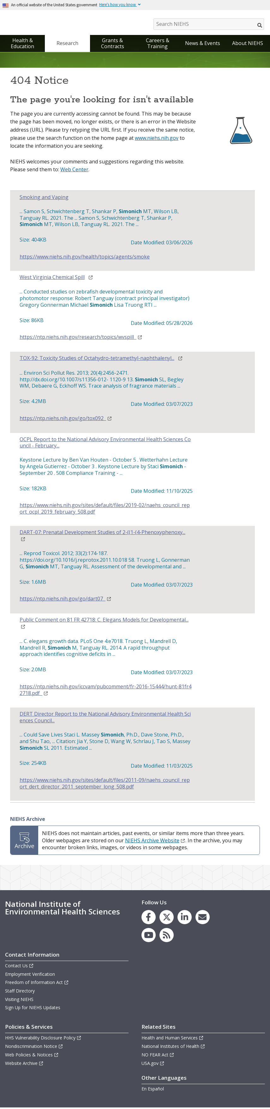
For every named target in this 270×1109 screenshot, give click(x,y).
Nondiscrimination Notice (34, 1048)
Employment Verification (30, 976)
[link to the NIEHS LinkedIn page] (184, 919)
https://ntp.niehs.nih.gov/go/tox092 (66, 420)
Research (67, 44)
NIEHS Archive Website (155, 842)
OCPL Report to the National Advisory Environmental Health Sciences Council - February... (105, 444)
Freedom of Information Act (37, 984)
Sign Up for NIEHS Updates (32, 1009)
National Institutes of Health (173, 1048)
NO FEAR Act (157, 1056)
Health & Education (22, 44)
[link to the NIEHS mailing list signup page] (202, 919)
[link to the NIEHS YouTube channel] (148, 937)
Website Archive (24, 1065)
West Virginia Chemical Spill (52, 278)
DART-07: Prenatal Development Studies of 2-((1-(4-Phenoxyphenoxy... (102, 534)
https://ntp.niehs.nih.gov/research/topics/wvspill (81, 338)
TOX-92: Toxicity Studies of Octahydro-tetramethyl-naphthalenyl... (97, 359)
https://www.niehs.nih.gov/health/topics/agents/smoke (85, 258)
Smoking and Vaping (44, 199)
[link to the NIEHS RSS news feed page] (166, 937)
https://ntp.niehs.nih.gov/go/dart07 (65, 600)
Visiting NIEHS (19, 1001)
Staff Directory (20, 992)
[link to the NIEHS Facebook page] (148, 919)
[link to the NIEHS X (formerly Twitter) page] (166, 919)
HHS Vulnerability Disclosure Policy (43, 1039)
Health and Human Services (172, 1039)
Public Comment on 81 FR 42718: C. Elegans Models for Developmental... (104, 621)
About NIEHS (247, 44)
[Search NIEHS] (208, 24)
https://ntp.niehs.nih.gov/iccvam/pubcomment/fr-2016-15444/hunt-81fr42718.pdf (105, 691)
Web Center (74, 171)
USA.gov (153, 1065)
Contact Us (19, 967)
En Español (152, 1090)
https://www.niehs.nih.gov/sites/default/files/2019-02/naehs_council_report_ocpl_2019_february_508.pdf (105, 510)
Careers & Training (157, 44)
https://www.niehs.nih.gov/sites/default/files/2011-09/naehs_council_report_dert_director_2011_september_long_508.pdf (105, 785)
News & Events (202, 44)
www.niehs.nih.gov (156, 139)
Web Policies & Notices (32, 1056)
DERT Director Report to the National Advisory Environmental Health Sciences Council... (105, 718)
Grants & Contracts (112, 44)
